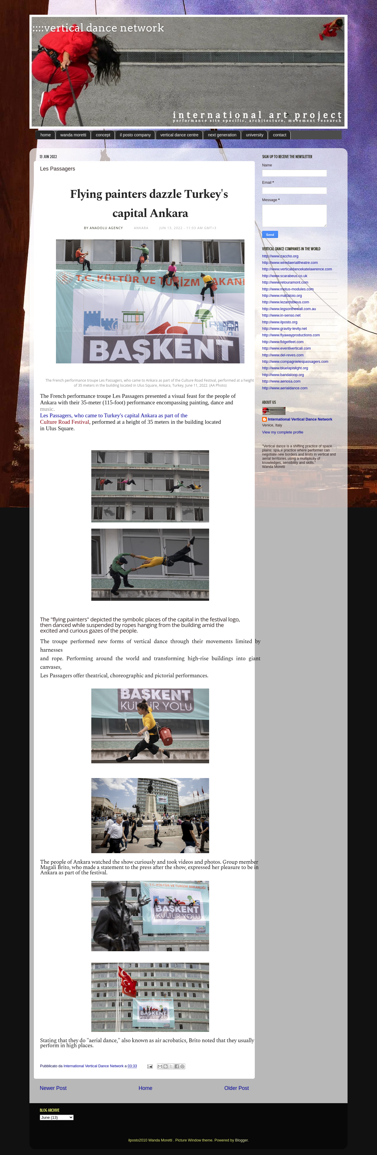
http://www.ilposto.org (279, 322)
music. (48, 409)
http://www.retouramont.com (285, 282)
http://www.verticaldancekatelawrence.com (297, 269)
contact (279, 135)
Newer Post (53, 1088)
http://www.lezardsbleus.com (285, 302)
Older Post (236, 1088)
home (46, 135)
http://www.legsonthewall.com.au (289, 309)
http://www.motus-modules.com (288, 289)
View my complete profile (282, 432)
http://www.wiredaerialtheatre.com (290, 263)
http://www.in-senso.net (281, 315)
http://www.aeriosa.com (281, 381)
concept (103, 135)
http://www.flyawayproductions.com (291, 335)
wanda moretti (73, 135)
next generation (222, 135)
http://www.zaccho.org (280, 256)
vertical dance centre (180, 135)
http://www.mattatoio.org (282, 296)
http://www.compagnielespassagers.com (295, 362)
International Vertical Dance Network (300, 419)
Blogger (241, 1140)
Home (145, 1088)
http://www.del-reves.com (283, 355)
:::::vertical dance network (96, 27)
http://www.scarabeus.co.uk (284, 276)
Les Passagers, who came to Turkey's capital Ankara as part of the (113, 415)
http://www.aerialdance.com (284, 388)
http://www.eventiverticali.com (286, 348)
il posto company (135, 135)
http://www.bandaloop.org (283, 375)
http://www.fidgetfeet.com (283, 342)
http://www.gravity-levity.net (284, 329)
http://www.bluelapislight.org (285, 368)
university (254, 135)
